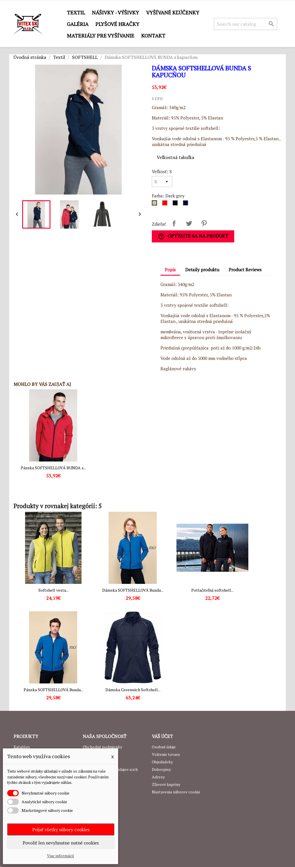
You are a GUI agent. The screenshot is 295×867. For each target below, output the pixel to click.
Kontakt (153, 35)
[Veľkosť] (162, 181)
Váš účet (162, 736)
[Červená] (166, 204)
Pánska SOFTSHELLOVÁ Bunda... (53, 689)
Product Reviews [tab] (245, 269)
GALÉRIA (77, 23)
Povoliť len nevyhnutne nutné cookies (61, 843)
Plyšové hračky (117, 23)
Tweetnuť (189, 223)
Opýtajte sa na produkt (193, 236)
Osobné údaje (164, 747)
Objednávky (162, 762)
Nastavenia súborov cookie (176, 792)
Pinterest (204, 223)
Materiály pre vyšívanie (100, 35)
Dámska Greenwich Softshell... (132, 689)
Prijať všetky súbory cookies (61, 829)
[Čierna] (176, 204)
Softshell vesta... (53, 590)
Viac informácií (60, 855)
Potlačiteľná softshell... (212, 590)
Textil (76, 12)
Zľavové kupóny (166, 784)
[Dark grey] (155, 204)
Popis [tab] (170, 269)
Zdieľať (174, 223)
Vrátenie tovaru (166, 754)
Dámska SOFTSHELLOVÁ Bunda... (132, 590)
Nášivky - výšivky (115, 12)
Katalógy (22, 747)
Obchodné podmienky (102, 747)
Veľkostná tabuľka (175, 157)
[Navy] (186, 204)
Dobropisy (161, 769)
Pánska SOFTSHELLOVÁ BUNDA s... (53, 467)
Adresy (158, 777)
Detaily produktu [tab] (202, 269)
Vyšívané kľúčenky (172, 12)
